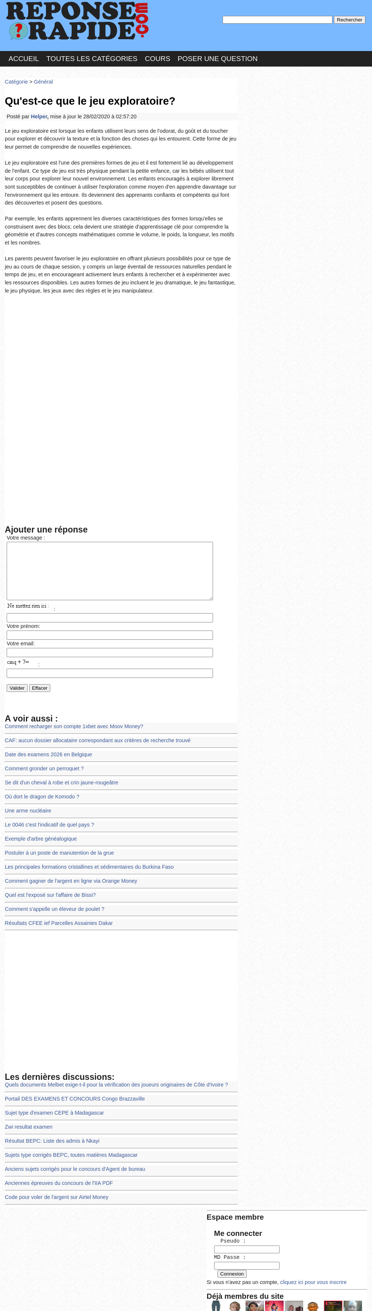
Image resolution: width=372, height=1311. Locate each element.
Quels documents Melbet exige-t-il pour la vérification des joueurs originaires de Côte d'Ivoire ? (111, 1070)
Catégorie (16, 79)
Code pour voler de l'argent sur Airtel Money (54, 1178)
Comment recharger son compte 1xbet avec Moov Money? (71, 721)
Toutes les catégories (91, 57)
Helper (37, 112)
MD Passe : (262, 123)
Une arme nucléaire (27, 802)
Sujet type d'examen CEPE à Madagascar (52, 1097)
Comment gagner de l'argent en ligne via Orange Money (68, 869)
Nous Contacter (63, 1298)
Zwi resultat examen (27, 1111)
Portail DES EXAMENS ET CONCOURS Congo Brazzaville (72, 1084)
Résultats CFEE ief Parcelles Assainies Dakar (56, 909)
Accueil (24, 57)
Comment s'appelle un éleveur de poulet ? (52, 896)
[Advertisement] (121, 342)
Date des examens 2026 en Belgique (46, 748)
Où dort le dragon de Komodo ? (40, 788)
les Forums (113, 1298)
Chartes (20, 1298)
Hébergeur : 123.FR (166, 1298)
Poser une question (217, 57)
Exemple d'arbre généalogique (39, 829)
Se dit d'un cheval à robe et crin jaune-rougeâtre (59, 775)
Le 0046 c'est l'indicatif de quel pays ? (47, 815)
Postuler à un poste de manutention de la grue (57, 842)
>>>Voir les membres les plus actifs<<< (287, 256)
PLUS (297, 1298)
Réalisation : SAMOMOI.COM (243, 1298)
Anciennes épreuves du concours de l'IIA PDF (56, 1165)
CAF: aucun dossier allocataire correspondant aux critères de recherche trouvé (93, 734)
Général (42, 79)
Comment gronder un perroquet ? (42, 761)
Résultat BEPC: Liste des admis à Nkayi (50, 1124)
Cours (157, 57)
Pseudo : (262, 108)
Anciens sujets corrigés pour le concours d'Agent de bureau (72, 1151)
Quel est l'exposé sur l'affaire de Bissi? (48, 883)
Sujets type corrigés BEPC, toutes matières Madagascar (68, 1138)
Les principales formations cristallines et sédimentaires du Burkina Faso (85, 856)
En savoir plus (180, 1285)
